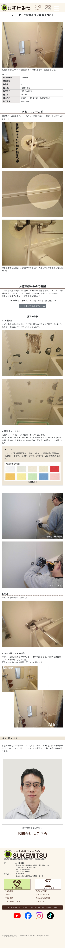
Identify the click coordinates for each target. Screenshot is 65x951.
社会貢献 (9, 898)
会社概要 (9, 891)
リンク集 (40, 901)
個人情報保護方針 (44, 898)
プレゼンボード (43, 894)
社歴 (8, 894)
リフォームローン (13, 901)
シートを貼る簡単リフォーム (32, 306)
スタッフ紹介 (42, 891)
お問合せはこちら (32, 833)
